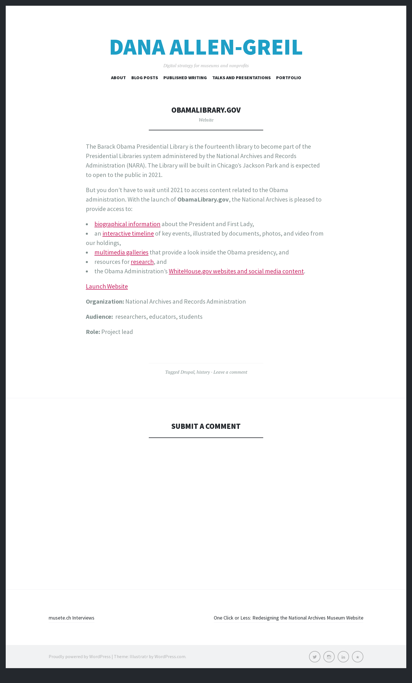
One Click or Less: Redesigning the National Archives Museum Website (295, 622)
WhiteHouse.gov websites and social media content (236, 271)
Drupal (187, 372)
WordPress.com (169, 666)
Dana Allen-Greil (206, 46)
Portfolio (288, 77)
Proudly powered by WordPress (80, 666)
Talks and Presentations (241, 77)
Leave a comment (230, 372)
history (203, 372)
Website (206, 120)
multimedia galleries (121, 252)
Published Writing (185, 77)
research (142, 262)
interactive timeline (128, 233)
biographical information (127, 224)
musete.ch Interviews (77, 617)
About (118, 77)
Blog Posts (144, 77)
